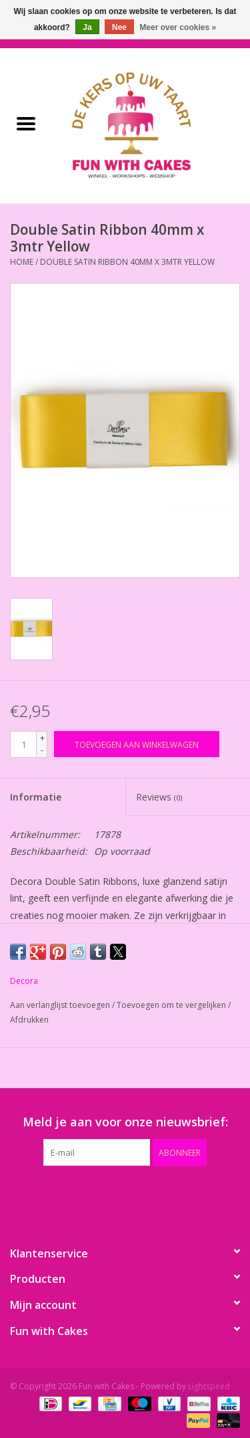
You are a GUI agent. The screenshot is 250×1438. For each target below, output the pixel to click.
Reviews (159, 797)
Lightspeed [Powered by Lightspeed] (209, 1386)
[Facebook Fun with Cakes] (53, 1193)
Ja (87, 27)
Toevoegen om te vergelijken (172, 1005)
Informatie (35, 797)
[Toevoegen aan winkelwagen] (136, 744)
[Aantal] (23, 744)
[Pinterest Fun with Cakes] (125, 1193)
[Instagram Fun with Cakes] (197, 1193)
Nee (119, 27)
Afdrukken (29, 1019)
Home (21, 262)
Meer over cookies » (177, 27)
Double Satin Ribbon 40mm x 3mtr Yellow (127, 262)
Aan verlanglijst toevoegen (61, 1005)
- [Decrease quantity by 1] (42, 750)
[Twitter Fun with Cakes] (77, 1193)
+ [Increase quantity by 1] (42, 738)
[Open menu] (26, 123)
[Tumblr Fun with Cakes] (173, 1193)
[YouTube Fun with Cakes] (149, 1193)
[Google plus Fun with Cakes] (101, 1193)
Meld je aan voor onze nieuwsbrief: (125, 1122)
